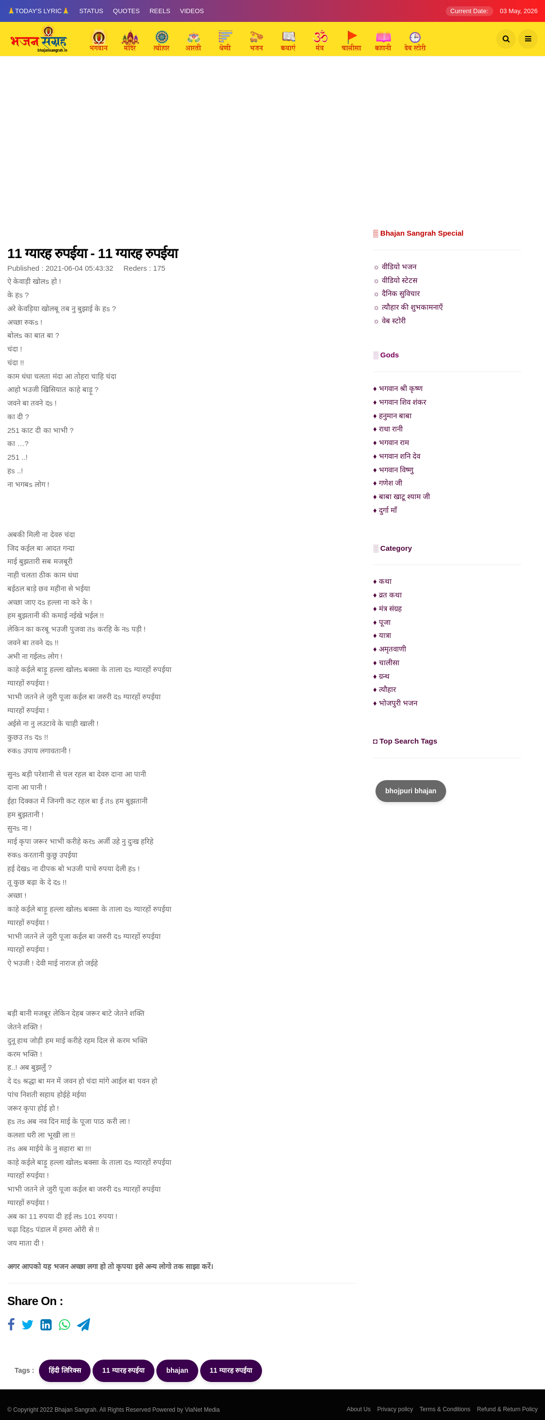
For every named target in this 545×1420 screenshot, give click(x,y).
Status (91, 11)
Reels (160, 11)
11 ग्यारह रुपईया (123, 1370)
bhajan (177, 1370)
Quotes (126, 11)
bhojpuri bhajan (410, 791)
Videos (192, 11)
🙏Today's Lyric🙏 (38, 11)
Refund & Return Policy (507, 1409)
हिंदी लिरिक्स (65, 1370)
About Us (359, 1409)
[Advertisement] (272, 153)
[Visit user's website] (11, 1325)
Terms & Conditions (445, 1409)
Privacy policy (395, 1409)
